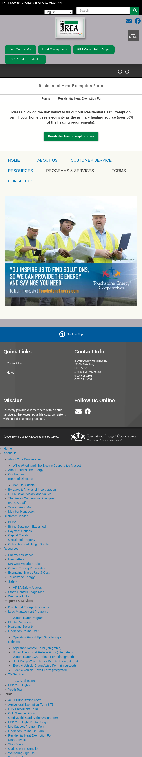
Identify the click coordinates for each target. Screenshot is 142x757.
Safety (12, 581)
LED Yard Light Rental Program (29, 722)
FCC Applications (24, 680)
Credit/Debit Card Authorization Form (33, 717)
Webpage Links (18, 596)
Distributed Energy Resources (28, 607)
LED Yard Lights (19, 684)
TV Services (16, 674)
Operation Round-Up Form (26, 731)
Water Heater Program (28, 617)
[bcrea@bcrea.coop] (78, 412)
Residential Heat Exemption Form (71, 136)
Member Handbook (21, 511)
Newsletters (16, 559)
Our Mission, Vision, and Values (29, 493)
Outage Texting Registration (27, 568)
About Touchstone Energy (25, 469)
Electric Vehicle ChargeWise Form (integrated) (44, 665)
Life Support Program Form (27, 726)
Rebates (14, 641)
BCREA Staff (17, 502)
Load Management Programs (28, 611)
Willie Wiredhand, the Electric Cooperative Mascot (47, 465)
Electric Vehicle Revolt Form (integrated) (40, 670)
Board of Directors (20, 478)
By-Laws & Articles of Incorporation (32, 489)
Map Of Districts (24, 484)
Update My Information (23, 748)
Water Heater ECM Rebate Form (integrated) (43, 656)
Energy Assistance (20, 554)
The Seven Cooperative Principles (31, 498)
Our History (16, 474)
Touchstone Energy (21, 576)
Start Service (17, 739)
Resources (11, 548)
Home (8, 448)
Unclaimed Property (21, 539)
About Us (47, 160)
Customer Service (91, 160)
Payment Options (20, 530)
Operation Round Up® (23, 631)
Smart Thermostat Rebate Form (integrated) (43, 652)
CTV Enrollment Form (23, 709)
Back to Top (75, 334)
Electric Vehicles (19, 622)
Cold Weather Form (21, 713)
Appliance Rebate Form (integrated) (37, 647)
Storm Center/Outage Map (26, 592)
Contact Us (14, 363)
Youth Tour (15, 689)
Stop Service (16, 744)
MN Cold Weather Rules (24, 563)
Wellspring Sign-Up (21, 753)
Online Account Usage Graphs (28, 544)
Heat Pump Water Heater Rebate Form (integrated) (47, 661)
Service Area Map (20, 506)
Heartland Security (20, 626)
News (10, 372)
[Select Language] (58, 12)
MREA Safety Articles (27, 587)
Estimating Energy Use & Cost (28, 572)
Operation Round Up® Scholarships (37, 637)
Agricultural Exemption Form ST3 (30, 704)
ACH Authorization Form (24, 700)
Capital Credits (18, 535)
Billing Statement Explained (27, 526)
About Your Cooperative (24, 459)
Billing (12, 522)
